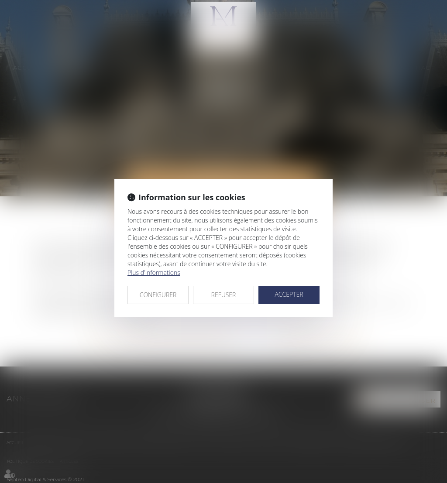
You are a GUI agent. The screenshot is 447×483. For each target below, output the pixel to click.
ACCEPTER (289, 294)
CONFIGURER (158, 295)
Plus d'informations (153, 272)
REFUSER (223, 295)
